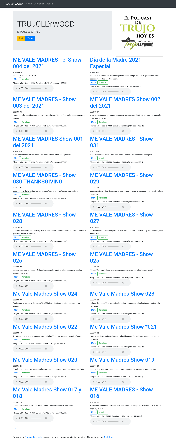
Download (26, 79)
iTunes (30, 38)
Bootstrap (108, 437)
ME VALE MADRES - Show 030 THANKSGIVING (44, 178)
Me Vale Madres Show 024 (45, 294)
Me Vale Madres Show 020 (45, 360)
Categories (39, 3)
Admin (50, 3)
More (16, 79)
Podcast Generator (33, 437)
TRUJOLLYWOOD (12, 3)
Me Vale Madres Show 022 (45, 327)
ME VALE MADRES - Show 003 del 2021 (44, 102)
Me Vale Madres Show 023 (122, 294)
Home (29, 3)
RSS (21, 38)
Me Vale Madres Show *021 (123, 327)
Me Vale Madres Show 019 (122, 360)
